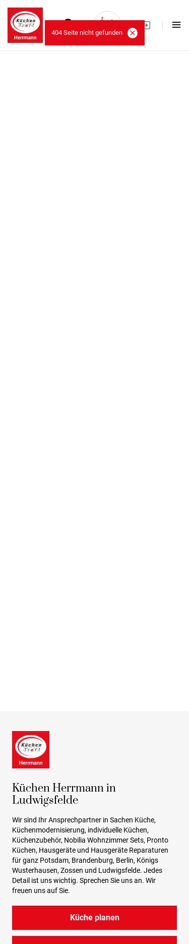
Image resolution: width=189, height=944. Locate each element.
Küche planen (94, 917)
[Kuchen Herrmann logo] (25, 25)
